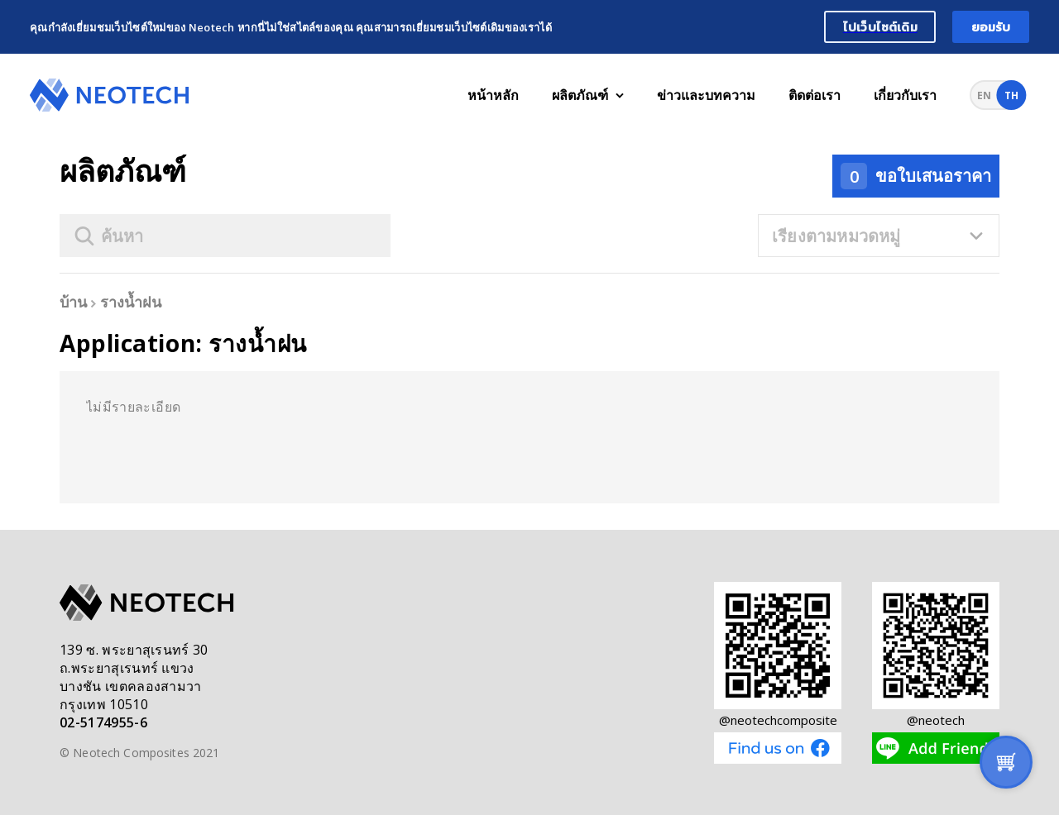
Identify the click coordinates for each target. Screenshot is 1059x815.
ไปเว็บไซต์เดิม (880, 27)
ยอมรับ (991, 27)
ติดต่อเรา (814, 95)
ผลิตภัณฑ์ (588, 95)
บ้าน (73, 302)
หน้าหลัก (493, 95)
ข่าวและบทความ (706, 95)
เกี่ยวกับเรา (905, 95)
